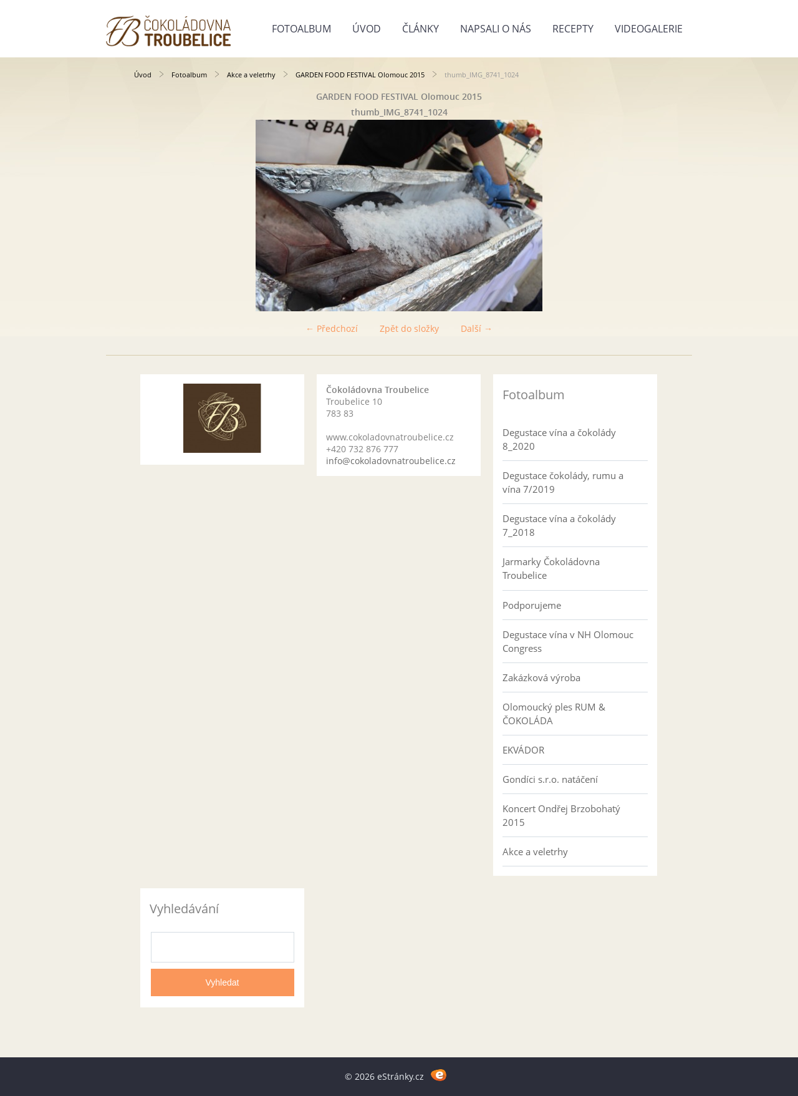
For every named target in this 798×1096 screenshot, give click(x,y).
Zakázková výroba (541, 677)
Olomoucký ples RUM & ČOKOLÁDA (553, 714)
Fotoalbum (301, 29)
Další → (477, 328)
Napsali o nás (495, 29)
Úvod (366, 29)
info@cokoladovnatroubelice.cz (391, 461)
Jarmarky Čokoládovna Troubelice (551, 568)
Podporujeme (531, 605)
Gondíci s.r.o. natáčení (550, 779)
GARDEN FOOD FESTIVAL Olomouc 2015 (360, 74)
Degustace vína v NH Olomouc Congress (567, 641)
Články (420, 29)
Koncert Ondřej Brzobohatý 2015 (561, 815)
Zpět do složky (409, 328)
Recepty (573, 29)
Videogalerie (649, 29)
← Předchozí (331, 328)
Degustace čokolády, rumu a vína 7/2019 (562, 482)
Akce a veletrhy (251, 74)
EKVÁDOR (523, 750)
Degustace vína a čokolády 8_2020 (559, 439)
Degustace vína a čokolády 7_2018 (559, 525)
